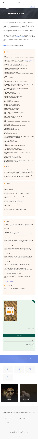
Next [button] (35, 393)
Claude (18, 13)
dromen (5, 416)
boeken (5, 418)
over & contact (6, 422)
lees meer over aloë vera (29, 60)
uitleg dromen (32, 6)
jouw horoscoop (31, 343)
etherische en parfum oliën (19, 36)
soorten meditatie (8, 213)
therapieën (6, 420)
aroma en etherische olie (29, 331)
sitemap (5, 423)
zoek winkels (7, 292)
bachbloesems (31, 327)
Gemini (22, 13)
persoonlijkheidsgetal (30, 344)
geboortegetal (31, 345)
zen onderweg (22, 418)
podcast (21, 420)
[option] (28, 393)
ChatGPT (10, 13)
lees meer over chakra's (9, 281)
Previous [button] (3, 393)
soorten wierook (31, 329)
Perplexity (14, 13)
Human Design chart (30, 347)
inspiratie (21, 416)
